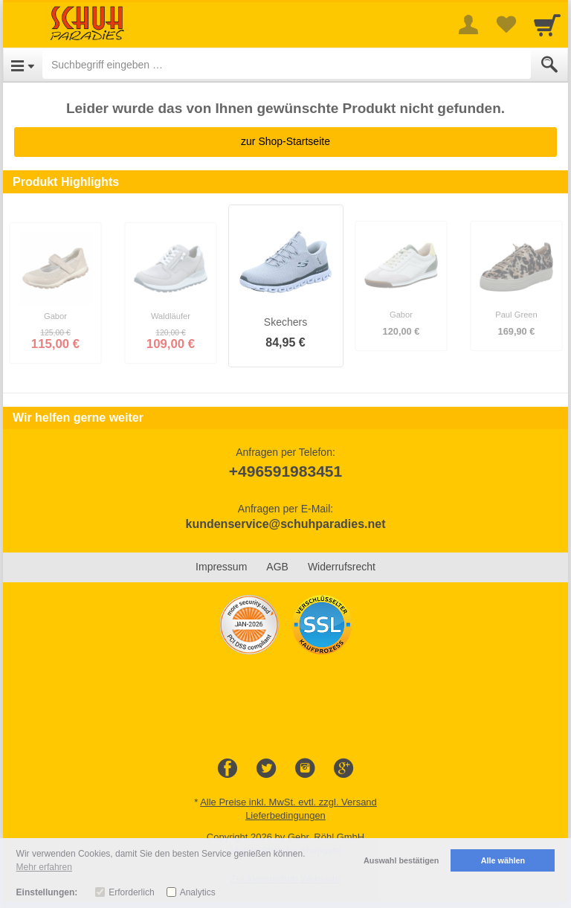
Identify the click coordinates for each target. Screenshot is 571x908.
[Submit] (549, 64)
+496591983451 (285, 471)
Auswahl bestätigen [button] (401, 860)
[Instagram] (305, 769)
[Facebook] (227, 769)
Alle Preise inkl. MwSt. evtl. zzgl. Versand (288, 802)
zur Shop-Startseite (285, 141)
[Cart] (547, 24)
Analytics (198, 892)
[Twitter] (266, 769)
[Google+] (343, 769)
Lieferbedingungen (285, 815)
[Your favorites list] (505, 24)
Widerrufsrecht (341, 567)
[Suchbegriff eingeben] (286, 65)
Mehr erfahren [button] (44, 867)
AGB (277, 567)
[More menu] (468, 24)
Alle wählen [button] (503, 860)
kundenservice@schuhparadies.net (285, 524)
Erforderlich (131, 892)
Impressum (221, 567)
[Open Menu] (23, 64)
